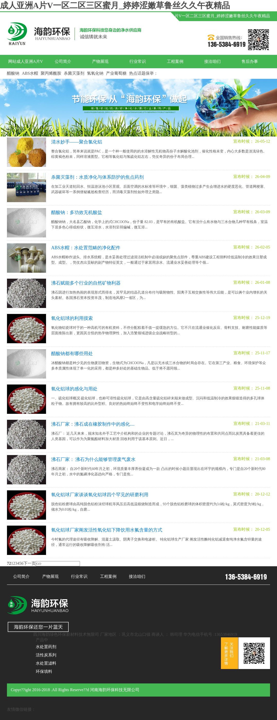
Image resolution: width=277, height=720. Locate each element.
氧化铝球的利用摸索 (72, 318)
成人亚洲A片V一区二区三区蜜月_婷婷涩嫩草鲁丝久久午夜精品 (115, 5)
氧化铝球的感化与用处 (74, 388)
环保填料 (44, 671)
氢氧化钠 (95, 73)
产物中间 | (134, 16)
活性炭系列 (46, 655)
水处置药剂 (46, 647)
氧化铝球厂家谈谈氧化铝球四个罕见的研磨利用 (99, 494)
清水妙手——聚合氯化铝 (76, 141)
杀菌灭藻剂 (74, 73)
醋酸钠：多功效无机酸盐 (76, 212)
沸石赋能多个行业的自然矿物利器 (86, 283)
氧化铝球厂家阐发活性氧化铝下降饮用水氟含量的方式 (106, 530)
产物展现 (100, 61)
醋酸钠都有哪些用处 (72, 353)
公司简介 (63, 61)
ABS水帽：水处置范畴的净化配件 (85, 247)
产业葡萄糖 (116, 73)
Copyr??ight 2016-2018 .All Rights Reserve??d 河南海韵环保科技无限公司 (75, 690)
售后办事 (250, 61)
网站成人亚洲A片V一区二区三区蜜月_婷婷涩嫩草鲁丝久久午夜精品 (208, 16)
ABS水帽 (30, 73)
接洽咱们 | (110, 16)
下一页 (29, 563)
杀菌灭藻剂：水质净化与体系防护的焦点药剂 (97, 177)
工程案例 (175, 61)
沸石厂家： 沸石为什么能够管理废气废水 (93, 459)
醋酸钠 (13, 73)
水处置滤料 (46, 663)
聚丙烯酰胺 (51, 73)
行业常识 (137, 61)
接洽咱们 (212, 61)
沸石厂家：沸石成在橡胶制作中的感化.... (93, 424)
